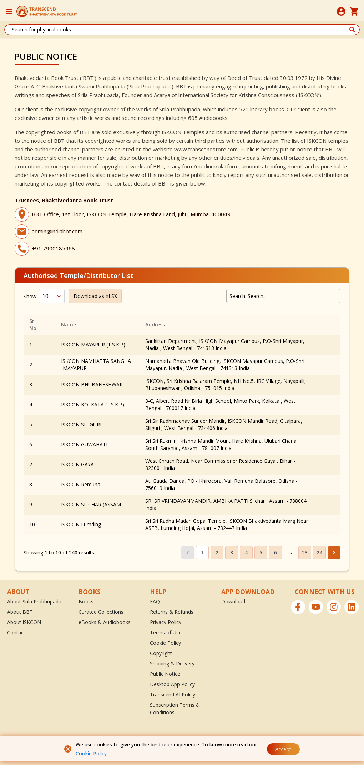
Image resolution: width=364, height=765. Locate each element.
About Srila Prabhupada (34, 601)
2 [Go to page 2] (217, 552)
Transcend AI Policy (172, 694)
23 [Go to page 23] (305, 552)
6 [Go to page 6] (275, 552)
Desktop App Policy (172, 684)
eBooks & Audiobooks (105, 622)
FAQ (155, 601)
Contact (16, 632)
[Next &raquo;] (334, 552)
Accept (283, 749)
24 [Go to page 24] (319, 552)
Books (86, 601)
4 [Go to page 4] (246, 552)
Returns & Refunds (171, 611)
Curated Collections (101, 611)
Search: (237, 296)
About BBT (20, 611)
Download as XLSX (95, 296)
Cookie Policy (91, 753)
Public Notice (165, 673)
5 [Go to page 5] (260, 552)
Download (233, 601)
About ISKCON (24, 622)
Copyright (161, 653)
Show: (30, 296)
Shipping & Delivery (172, 663)
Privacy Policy (165, 622)
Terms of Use (166, 632)
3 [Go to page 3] (231, 552)
